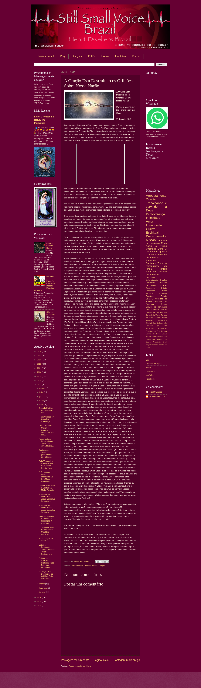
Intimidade (153, 217)
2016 (39, 597)
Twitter (149, 367)
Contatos (120, 56)
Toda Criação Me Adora (46, 539)
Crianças (150, 299)
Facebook (150, 379)
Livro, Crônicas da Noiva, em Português (44, 119)
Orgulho (163, 280)
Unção (157, 315)
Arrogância (157, 342)
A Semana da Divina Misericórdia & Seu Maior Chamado (46, 477)
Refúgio (163, 268)
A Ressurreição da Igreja (156, 266)
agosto (42, 388)
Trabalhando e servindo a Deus (156, 206)
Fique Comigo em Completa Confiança (46, 419)
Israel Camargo (155, 392)
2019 (39, 376)
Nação (95, 566)
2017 (39, 384)
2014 (39, 605)
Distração (163, 285)
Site (147, 360)
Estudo (164, 296)
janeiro (42, 592)
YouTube (150, 375)
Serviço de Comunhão (156, 307)
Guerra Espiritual (152, 230)
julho (41, 392)
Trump (161, 263)
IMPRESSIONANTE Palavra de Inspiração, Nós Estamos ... (47, 519)
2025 (39, 351)
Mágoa (148, 344)
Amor (149, 221)
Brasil (165, 342)
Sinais (148, 323)
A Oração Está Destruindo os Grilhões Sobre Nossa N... (46, 575)
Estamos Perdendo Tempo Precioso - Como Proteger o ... (47, 549)
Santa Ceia (150, 315)
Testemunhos (153, 274)
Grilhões (87, 566)
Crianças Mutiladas (50, 313)
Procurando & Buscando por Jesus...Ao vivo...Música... (46, 442)
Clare (164, 291)
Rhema (136, 56)
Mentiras (149, 320)
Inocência (157, 318)
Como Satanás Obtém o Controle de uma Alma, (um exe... (46, 430)
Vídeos (149, 309)
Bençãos (149, 296)
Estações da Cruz (153, 331)
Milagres (163, 312)
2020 (39, 372)
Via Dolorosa (157, 339)
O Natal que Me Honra (49, 245)
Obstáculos (162, 320)
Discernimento (156, 236)
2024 (39, 356)
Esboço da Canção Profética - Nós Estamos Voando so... (46, 563)
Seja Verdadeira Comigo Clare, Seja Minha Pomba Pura (46, 464)
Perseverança (155, 214)
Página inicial (46, 56)
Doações (77, 56)
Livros (105, 56)
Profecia (149, 293)
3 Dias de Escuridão (159, 323)
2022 (39, 364)
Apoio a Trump (156, 246)
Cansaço (162, 271)
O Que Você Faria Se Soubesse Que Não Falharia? (46, 530)
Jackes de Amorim (157, 396)
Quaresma (162, 293)
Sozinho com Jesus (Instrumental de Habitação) (46, 453)
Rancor (164, 331)
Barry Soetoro (77, 566)
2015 (39, 601)
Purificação (151, 283)
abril (41, 404)
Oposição (154, 344)
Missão (151, 240)
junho (42, 396)
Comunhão (150, 277)
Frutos (156, 312)
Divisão (164, 288)
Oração (102, 566)
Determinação (152, 280)
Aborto (156, 309)
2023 (39, 360)
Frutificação (162, 328)
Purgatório (150, 291)
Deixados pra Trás (156, 326)
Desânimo (150, 288)
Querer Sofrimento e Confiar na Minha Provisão (47, 487)
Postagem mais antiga (126, 660)
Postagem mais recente (75, 660)
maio (41, 400)
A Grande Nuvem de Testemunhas (156, 254)
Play (62, 56)
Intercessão (154, 225)
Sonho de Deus (153, 334)
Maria (164, 243)
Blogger (124, 682)
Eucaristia (150, 328)
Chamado (151, 248)
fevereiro (43, 588)
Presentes (151, 260)
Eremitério (151, 271)
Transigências (157, 336)
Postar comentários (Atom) (79, 666)
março (42, 584)
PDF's (91, 56)
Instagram (150, 371)
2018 (39, 380)
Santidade (151, 263)
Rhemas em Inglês (154, 364)
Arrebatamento (156, 195)
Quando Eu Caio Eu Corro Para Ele (46, 410)
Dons (160, 248)
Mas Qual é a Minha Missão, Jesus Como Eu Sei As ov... (47, 497)
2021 (39, 368)
